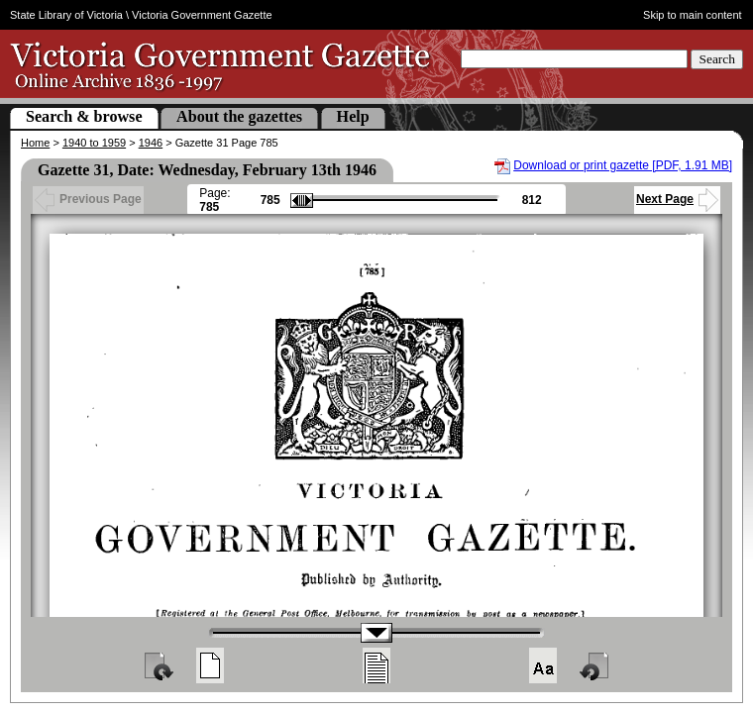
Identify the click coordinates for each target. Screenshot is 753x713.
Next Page (677, 199)
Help (353, 116)
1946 (150, 143)
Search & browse (84, 116)
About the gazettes (239, 116)
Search (717, 58)
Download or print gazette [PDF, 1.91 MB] (622, 165)
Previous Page (88, 199)
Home (35, 143)
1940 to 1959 (94, 143)
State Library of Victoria (66, 15)
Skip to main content (692, 15)
